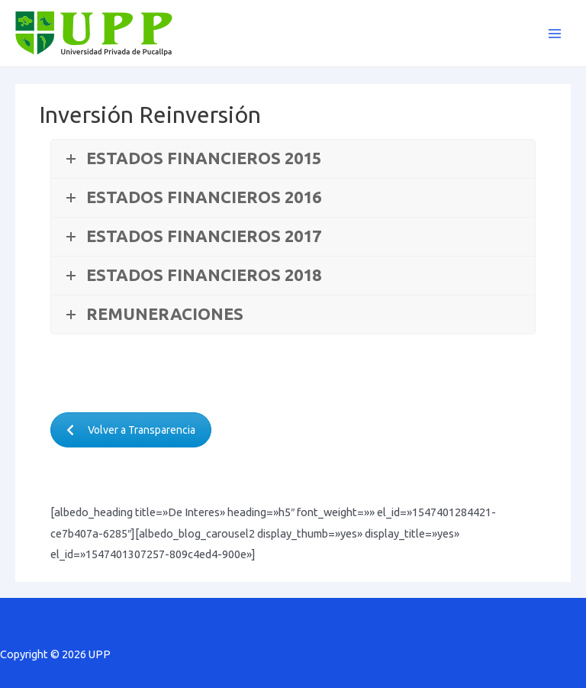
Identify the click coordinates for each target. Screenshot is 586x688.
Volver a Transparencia (130, 430)
